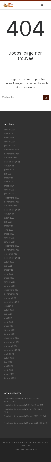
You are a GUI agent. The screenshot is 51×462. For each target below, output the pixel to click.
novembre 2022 (11, 250)
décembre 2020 (11, 338)
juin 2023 (8, 222)
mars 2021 (8, 326)
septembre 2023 (12, 210)
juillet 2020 (9, 358)
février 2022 (10, 282)
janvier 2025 (10, 145)
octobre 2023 (10, 206)
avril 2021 (8, 322)
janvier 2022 (10, 286)
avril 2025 (8, 133)
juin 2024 (8, 174)
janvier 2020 (10, 378)
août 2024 (9, 166)
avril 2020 (8, 370)
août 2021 (8, 306)
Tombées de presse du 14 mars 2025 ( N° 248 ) (25, 424)
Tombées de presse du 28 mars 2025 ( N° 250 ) (23, 411)
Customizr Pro (31, 449)
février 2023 (10, 238)
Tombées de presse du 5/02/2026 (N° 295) (24, 405)
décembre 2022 (11, 246)
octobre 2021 (10, 298)
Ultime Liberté (18, 442)
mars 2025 (9, 137)
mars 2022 (9, 278)
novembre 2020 (11, 342)
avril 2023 (8, 230)
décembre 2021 (11, 290)
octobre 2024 (10, 158)
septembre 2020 (12, 350)
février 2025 (10, 142)
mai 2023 (8, 226)
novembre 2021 (11, 294)
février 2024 (10, 190)
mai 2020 (8, 366)
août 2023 (9, 214)
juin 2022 (8, 266)
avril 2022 (8, 274)
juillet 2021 (9, 310)
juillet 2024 (9, 170)
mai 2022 (8, 270)
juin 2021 (8, 314)
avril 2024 (8, 182)
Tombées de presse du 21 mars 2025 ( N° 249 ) (25, 417)
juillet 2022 (9, 262)
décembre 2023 (11, 198)
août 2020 (9, 354)
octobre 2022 (10, 254)
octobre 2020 (10, 346)
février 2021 (9, 330)
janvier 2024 (10, 194)
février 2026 (10, 130)
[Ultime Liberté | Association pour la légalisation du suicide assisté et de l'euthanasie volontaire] (8, 5)
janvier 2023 (10, 242)
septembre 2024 (12, 162)
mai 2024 (8, 178)
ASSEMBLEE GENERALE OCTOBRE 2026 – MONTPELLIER (21, 400)
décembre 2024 (11, 149)
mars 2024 (9, 186)
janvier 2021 (9, 334)
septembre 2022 (12, 258)
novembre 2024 (11, 154)
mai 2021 (8, 318)
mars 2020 (9, 374)
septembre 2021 (11, 302)
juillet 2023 (9, 218)
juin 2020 (8, 362)
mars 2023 (9, 234)
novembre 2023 (11, 202)
